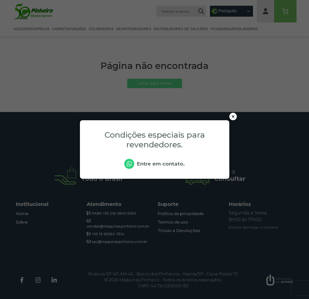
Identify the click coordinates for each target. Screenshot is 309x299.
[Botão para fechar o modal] (233, 116)
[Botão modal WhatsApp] (154, 160)
